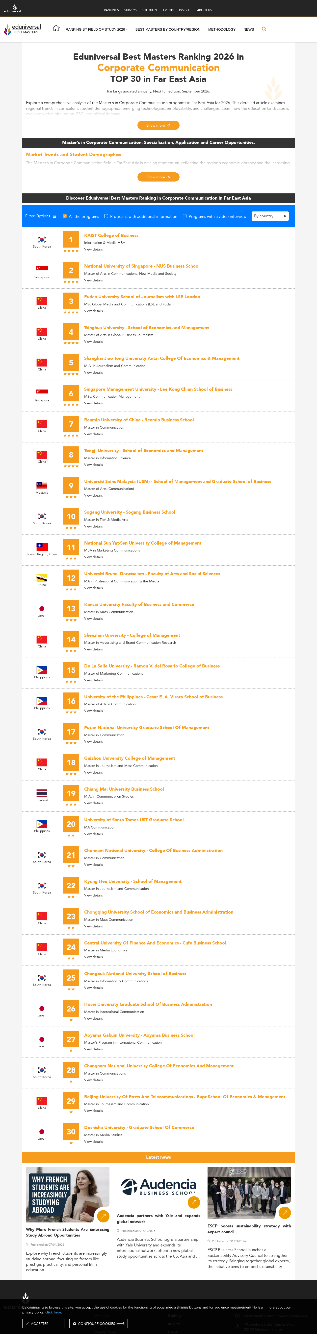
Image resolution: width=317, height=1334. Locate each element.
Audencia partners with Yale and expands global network (158, 1219)
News (248, 29)
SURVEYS (130, 10)
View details (93, 249)
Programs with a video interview (217, 216)
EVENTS (168, 10)
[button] (127, 29)
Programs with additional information (143, 216)
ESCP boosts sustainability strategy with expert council (249, 1229)
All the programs (84, 216)
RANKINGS (111, 10)
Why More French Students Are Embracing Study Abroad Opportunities (67, 1233)
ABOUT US (204, 10)
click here (53, 1312)
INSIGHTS (185, 10)
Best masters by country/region (167, 29)
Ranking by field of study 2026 (95, 29)
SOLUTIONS (150, 10)
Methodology (222, 29)
